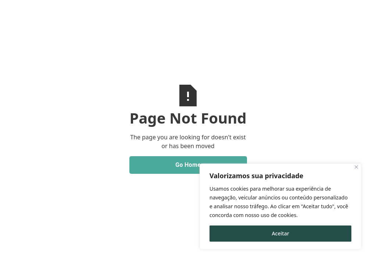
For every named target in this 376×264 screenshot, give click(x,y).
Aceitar (280, 233)
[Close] (356, 167)
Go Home (188, 164)
